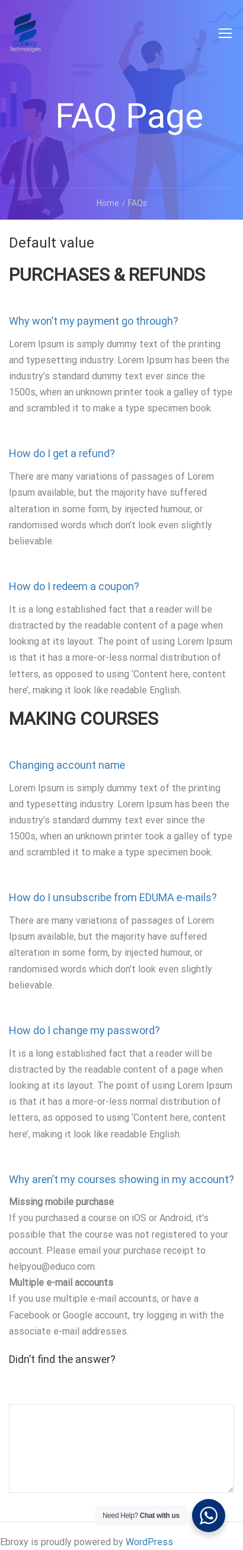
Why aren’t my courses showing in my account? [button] (121, 1179)
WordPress (149, 1542)
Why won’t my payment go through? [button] (93, 321)
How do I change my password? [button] (84, 1030)
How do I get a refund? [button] (62, 453)
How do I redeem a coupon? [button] (74, 586)
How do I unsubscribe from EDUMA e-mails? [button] (113, 897)
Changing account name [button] (67, 765)
